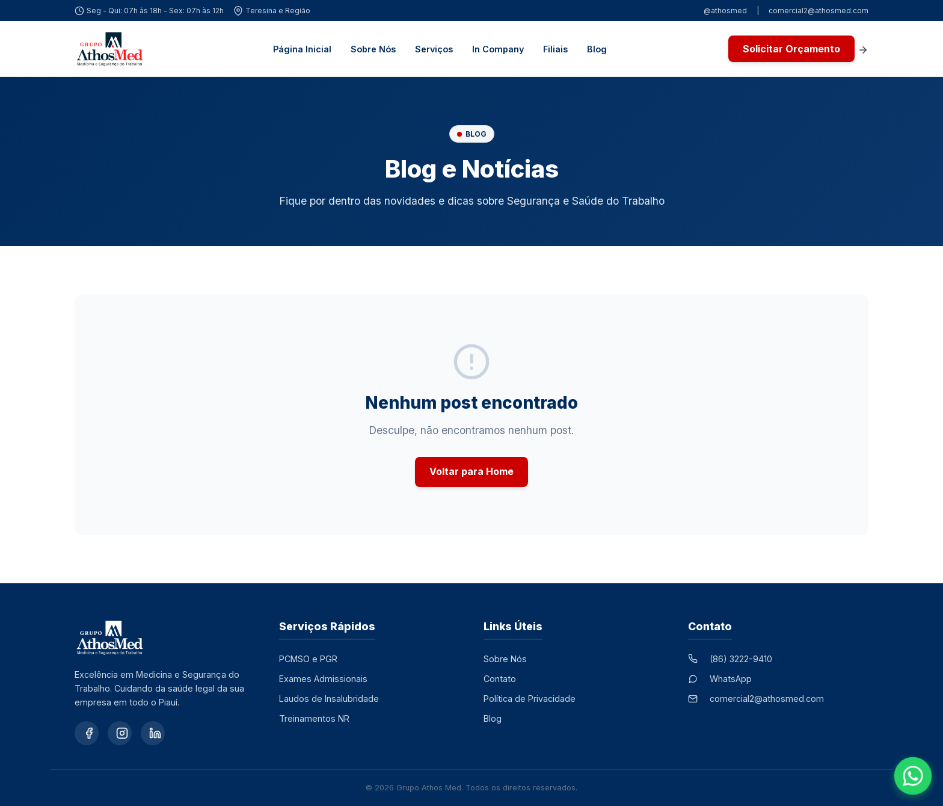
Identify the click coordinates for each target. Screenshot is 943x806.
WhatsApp (731, 679)
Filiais (555, 49)
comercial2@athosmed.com (818, 10)
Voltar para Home (471, 471)
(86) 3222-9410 (741, 659)
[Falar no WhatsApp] (913, 776)
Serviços (434, 49)
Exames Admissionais (323, 679)
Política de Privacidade (530, 698)
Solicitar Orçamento (791, 49)
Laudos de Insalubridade (329, 698)
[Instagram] (120, 733)
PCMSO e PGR (308, 659)
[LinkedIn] (153, 733)
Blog (597, 49)
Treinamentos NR (314, 718)
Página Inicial (302, 49)
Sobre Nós (373, 49)
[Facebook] (87, 733)
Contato (500, 679)
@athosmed (725, 10)
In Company (498, 49)
